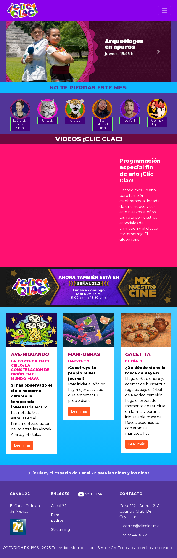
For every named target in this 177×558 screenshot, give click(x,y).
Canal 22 (59, 506)
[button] (18, 51)
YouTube (90, 494)
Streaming (60, 529)
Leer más (22, 445)
